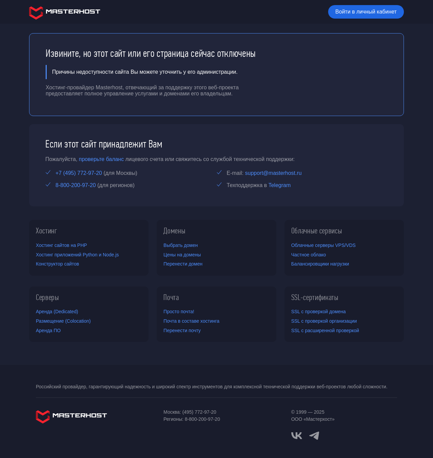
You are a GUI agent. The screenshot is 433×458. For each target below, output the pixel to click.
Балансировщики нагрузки (320, 264)
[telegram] (314, 435)
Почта (171, 297)
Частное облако (308, 254)
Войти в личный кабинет (365, 12)
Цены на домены (182, 254)
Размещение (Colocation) (63, 321)
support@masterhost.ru (273, 173)
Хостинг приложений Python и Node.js (77, 254)
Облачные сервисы (316, 230)
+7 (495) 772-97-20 (78, 173)
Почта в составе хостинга (191, 321)
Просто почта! (178, 311)
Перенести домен (182, 264)
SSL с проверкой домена (318, 311)
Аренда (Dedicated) (57, 311)
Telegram (279, 185)
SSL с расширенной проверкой (325, 330)
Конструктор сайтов (57, 264)
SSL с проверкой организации (324, 321)
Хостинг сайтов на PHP (61, 245)
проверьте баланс (101, 159)
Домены (174, 230)
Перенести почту (182, 330)
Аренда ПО (48, 330)
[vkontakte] (296, 435)
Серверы (47, 297)
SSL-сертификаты (315, 297)
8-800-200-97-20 (75, 185)
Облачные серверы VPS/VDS (323, 245)
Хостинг (47, 230)
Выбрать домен (180, 245)
